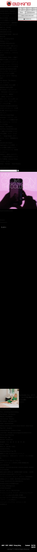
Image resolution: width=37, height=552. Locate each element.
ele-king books (31, 12)
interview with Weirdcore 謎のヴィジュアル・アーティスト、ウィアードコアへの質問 (9, 71)
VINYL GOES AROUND (27, 15)
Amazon (2, 220)
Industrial (10, 211)
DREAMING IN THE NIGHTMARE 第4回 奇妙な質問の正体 (9, 34)
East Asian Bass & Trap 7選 (8, 451)
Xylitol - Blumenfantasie (6, 423)
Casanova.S (3, 222)
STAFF (6, 545)
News (21, 12)
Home (19, 9)
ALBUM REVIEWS (5, 409)
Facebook (27, 545)
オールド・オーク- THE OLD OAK (10, 490)
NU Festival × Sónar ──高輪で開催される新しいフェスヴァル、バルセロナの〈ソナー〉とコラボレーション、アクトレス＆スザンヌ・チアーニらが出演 (9, 62)
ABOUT (3, 545)
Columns (34, 9)
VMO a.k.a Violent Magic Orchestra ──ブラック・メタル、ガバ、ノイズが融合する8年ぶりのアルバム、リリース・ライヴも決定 (9, 119)
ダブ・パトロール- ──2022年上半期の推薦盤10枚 (14, 462)
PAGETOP (33, 547)
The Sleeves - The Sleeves (7, 414)
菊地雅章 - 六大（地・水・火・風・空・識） (13, 442)
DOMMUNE (27, 19)
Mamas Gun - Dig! (5, 437)
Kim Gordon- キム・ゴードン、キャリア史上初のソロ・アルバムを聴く (28, 397)
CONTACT (11, 545)
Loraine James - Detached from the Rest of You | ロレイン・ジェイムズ (8, 13)
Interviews (29, 9)
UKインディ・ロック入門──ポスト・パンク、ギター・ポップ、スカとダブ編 (9, 101)
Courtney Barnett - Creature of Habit (10, 430)
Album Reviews (16, 164)
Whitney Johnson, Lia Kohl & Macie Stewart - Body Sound (16, 426)
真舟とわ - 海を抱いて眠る (7, 446)
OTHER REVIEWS (5, 488)
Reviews (24, 9)
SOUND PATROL (5, 449)
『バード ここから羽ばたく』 (9, 499)
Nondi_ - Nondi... (5, 444)
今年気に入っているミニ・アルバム (10, 460)
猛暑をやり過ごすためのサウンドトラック (12, 453)
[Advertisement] (18, 524)
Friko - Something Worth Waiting (9, 412)
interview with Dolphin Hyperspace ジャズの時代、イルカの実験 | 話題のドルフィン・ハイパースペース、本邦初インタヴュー (9, 147)
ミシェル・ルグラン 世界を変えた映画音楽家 (13, 497)
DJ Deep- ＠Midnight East (7, 486)
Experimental (3, 211)
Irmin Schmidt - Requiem (7, 419)
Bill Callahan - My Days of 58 (8, 421)
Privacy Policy (17, 545)
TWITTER (33, 545)
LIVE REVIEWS (4, 465)
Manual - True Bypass (6, 126)
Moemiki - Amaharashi (6, 439)
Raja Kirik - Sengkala (6, 428)
